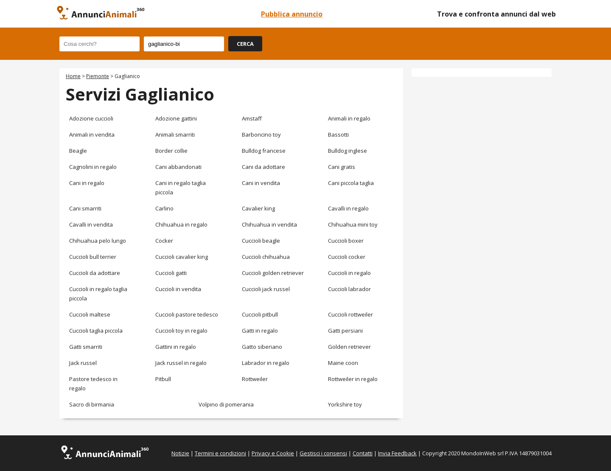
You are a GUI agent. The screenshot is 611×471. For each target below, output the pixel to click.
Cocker (164, 240)
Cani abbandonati (178, 167)
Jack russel (83, 363)
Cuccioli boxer (346, 240)
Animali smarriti (175, 134)
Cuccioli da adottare (94, 273)
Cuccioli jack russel (266, 289)
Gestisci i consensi (323, 453)
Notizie (180, 453)
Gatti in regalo (260, 330)
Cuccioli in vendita (178, 289)
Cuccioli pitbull (260, 314)
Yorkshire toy (345, 404)
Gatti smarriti (85, 346)
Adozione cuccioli (91, 118)
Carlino (164, 208)
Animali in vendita (92, 134)
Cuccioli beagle (261, 240)
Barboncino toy (261, 134)
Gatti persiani (345, 330)
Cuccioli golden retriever (273, 273)
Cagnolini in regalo (93, 167)
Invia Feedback (397, 453)
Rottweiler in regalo (353, 379)
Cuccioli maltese (89, 314)
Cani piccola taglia (351, 183)
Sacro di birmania (91, 404)
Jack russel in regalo (181, 363)
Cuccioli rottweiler (350, 314)
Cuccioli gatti (171, 273)
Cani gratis (341, 167)
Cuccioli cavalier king (181, 257)
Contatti (363, 453)
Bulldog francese (264, 150)
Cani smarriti (85, 208)
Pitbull (163, 379)
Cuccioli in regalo (349, 273)
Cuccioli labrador (349, 289)
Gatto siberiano (262, 346)
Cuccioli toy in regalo (181, 330)
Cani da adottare (263, 167)
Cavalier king (258, 208)
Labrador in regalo (265, 363)
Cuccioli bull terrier (92, 257)
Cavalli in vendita (91, 224)
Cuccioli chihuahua (266, 257)
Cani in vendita (261, 183)
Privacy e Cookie (273, 453)
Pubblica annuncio (291, 14)
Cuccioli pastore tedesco (186, 314)
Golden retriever (349, 346)
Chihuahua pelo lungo (97, 240)
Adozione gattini (176, 118)
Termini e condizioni (220, 453)
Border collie (171, 150)
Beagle (78, 150)
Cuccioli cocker (346, 257)
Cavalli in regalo (348, 208)
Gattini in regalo (175, 346)
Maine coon (343, 363)
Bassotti (338, 134)
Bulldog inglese (347, 150)
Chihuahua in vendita (269, 224)
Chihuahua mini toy (353, 224)
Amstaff (252, 118)
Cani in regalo (86, 183)
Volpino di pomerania (226, 404)
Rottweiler (255, 379)
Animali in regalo (349, 118)
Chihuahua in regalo (181, 224)
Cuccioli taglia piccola (96, 330)
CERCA (245, 44)
